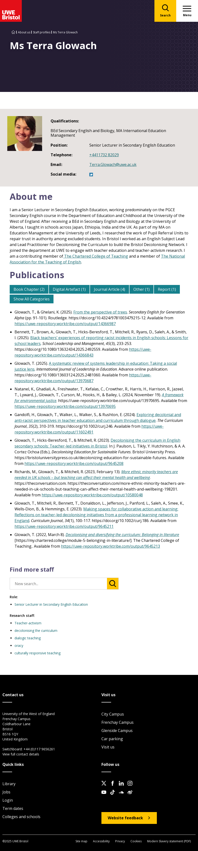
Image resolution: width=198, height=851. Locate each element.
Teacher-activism (28, 623)
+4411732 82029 (104, 154)
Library (8, 783)
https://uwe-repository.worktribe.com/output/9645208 (73, 463)
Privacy (120, 841)
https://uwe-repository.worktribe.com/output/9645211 (64, 526)
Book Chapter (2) (29, 289)
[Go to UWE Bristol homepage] (13, 32)
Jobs (6, 792)
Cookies (136, 841)
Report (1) (167, 289)
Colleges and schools (21, 816)
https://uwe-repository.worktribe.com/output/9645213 (110, 546)
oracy (19, 645)
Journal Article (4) (109, 289)
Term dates (12, 808)
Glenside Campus (117, 730)
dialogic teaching (28, 638)
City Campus (112, 714)
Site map (81, 841)
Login (7, 800)
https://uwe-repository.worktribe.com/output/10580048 (92, 495)
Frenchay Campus (117, 722)
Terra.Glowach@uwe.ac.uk (113, 164)
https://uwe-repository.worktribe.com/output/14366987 (65, 323)
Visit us (107, 747)
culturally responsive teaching (38, 653)
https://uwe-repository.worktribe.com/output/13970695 (65, 406)
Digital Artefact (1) (69, 289)
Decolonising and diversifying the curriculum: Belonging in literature (122, 534)
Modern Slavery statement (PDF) (169, 841)
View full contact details (20, 754)
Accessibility (101, 841)
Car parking (112, 738)
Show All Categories (32, 299)
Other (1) (141, 289)
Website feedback (125, 818)
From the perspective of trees (100, 312)
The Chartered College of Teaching (95, 256)
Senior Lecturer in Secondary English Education (51, 604)
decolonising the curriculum (36, 630)
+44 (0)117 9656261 (39, 749)
